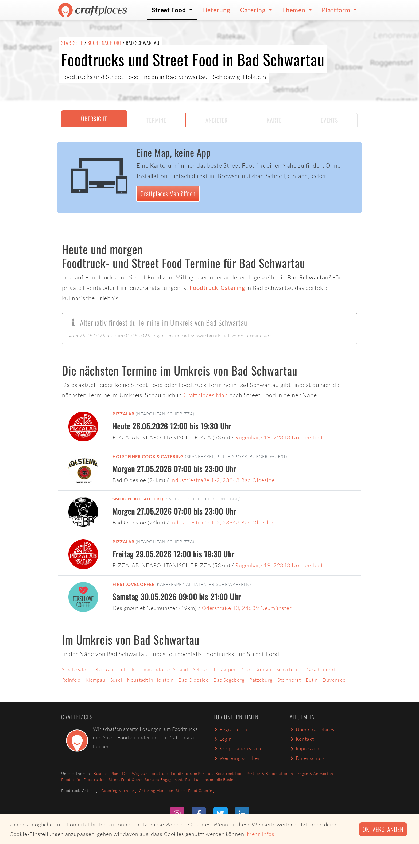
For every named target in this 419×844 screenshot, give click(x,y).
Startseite (72, 42)
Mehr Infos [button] (260, 834)
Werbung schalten (237, 758)
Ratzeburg (261, 680)
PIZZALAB (123, 413)
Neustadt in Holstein (150, 680)
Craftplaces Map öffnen (168, 193)
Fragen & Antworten (314, 773)
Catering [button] (253, 10)
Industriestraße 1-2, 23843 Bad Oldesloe (222, 480)
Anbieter (216, 120)
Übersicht (94, 118)
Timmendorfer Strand (163, 669)
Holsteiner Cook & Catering (148, 456)
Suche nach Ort (105, 42)
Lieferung (216, 10)
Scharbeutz (289, 669)
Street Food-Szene (125, 779)
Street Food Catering (195, 790)
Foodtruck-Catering (217, 287)
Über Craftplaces (312, 729)
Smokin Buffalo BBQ (137, 498)
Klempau (95, 680)
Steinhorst (289, 680)
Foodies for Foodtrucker (83, 779)
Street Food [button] (169, 10)
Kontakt (302, 739)
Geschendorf (321, 669)
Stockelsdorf (76, 669)
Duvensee (334, 680)
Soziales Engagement (164, 779)
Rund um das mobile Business (212, 779)
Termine (156, 120)
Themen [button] (294, 10)
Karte (274, 120)
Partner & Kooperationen (269, 773)
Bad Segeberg (229, 680)
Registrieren (230, 729)
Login (223, 739)
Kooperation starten (240, 748)
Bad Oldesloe (194, 680)
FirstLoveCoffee (133, 584)
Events (329, 120)
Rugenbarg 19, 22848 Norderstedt (279, 437)
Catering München (156, 790)
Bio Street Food (229, 773)
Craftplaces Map (205, 395)
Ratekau (104, 669)
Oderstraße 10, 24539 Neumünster (247, 608)
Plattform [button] (337, 10)
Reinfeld (71, 680)
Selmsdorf (204, 669)
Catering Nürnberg (119, 790)
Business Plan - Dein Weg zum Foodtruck (131, 773)
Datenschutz (307, 758)
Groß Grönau (256, 669)
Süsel (116, 680)
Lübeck (126, 669)
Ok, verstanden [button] (383, 829)
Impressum (305, 748)
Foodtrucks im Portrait (192, 773)
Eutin (312, 680)
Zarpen (228, 669)
